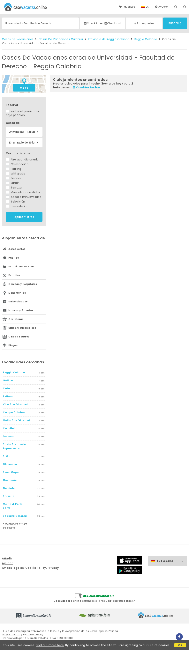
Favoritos (127, 7)
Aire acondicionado (22, 159)
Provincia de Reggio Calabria (108, 39)
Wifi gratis (15, 173)
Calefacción (17, 164)
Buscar (175, 23)
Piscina (13, 178)
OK (180, 645)
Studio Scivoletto (36, 638)
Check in (91, 23)
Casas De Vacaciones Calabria (61, 39)
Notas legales (98, 631)
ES (147, 7)
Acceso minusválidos (23, 197)
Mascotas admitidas (23, 192)
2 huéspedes (144, 23)
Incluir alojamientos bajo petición (22, 113)
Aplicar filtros (24, 217)
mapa (24, 88)
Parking (13, 169)
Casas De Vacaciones (18, 39)
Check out (112, 23)
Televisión (15, 201)
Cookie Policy (34, 634)
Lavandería (16, 206)
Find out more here (50, 645)
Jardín (13, 183)
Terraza (14, 187)
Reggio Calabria (145, 39)
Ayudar (161, 7)
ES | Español (172, 561)
